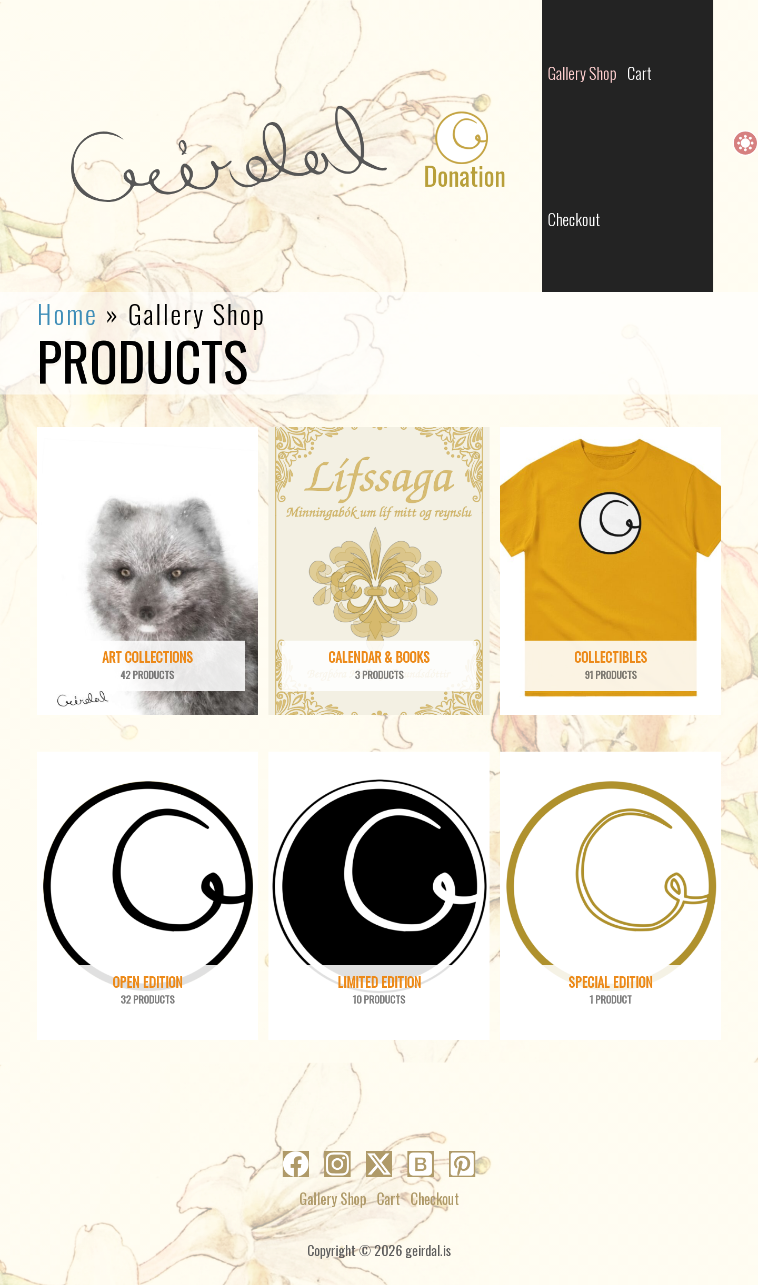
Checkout (573, 219)
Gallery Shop (333, 1198)
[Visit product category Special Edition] (610, 895)
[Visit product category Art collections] (147, 571)
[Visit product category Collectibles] (610, 571)
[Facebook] (296, 1164)
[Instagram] (337, 1164)
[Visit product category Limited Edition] (379, 895)
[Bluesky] (420, 1164)
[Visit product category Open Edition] (147, 895)
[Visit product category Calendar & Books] (379, 571)
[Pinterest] (462, 1164)
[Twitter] (379, 1164)
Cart (388, 1198)
